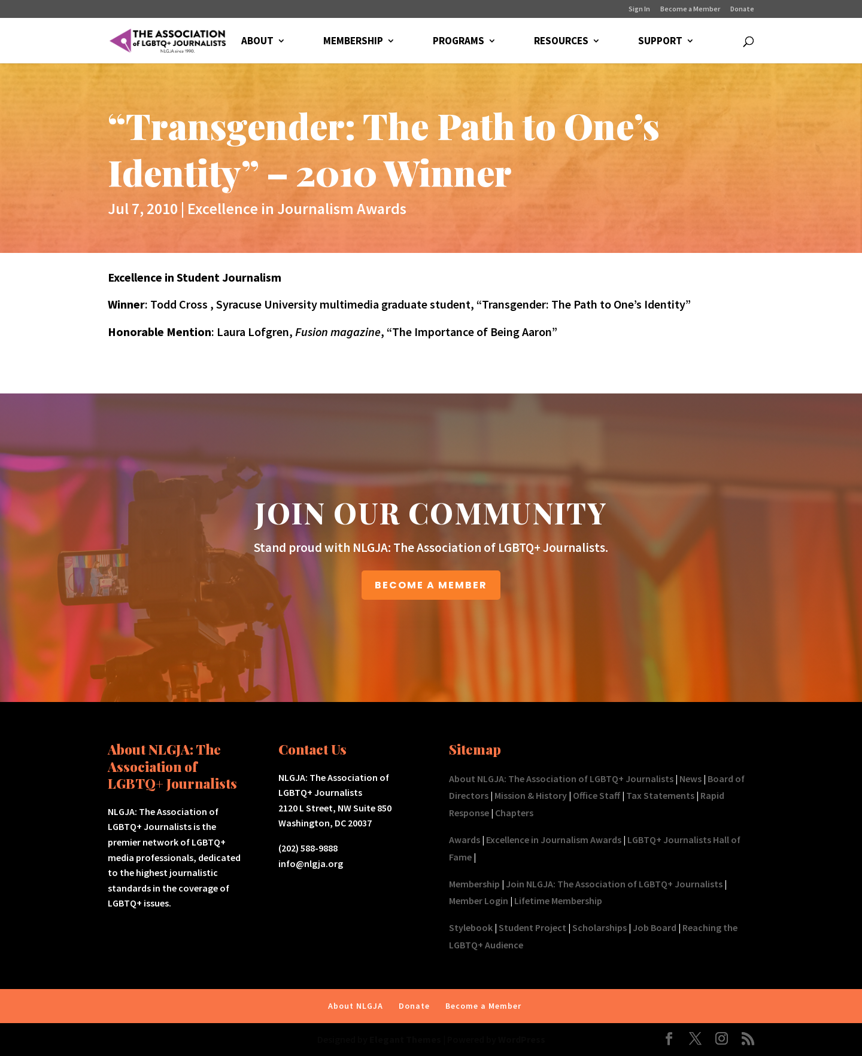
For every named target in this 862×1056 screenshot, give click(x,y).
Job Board (654, 927)
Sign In (639, 9)
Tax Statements (660, 795)
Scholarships (599, 927)
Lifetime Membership (558, 901)
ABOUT (257, 41)
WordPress (521, 1039)
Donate (742, 9)
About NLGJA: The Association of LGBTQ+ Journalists (561, 779)
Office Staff (596, 795)
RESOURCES (561, 41)
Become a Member (690, 9)
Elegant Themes (405, 1039)
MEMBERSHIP (353, 41)
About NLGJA (355, 1005)
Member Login (478, 901)
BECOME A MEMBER (431, 585)
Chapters (514, 813)
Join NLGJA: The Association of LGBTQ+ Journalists (614, 884)
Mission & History (530, 795)
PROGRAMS (458, 41)
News (690, 779)
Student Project (532, 927)
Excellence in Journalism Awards (296, 208)
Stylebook (471, 927)
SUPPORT (660, 41)
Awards (464, 840)
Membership (474, 884)
